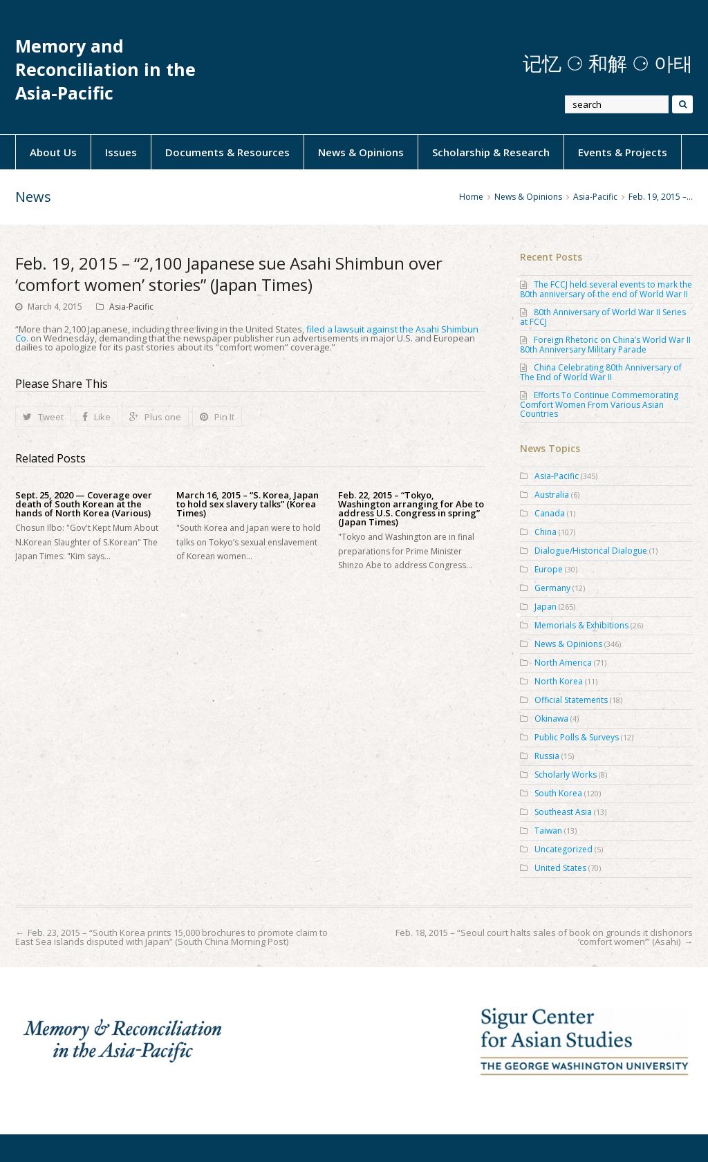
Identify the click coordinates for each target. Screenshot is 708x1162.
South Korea (558, 793)
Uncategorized (563, 849)
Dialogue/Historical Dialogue (590, 550)
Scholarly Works (565, 774)
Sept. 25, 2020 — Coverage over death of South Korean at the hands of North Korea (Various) (83, 504)
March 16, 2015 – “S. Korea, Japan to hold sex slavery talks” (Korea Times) (247, 504)
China (545, 532)
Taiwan (548, 830)
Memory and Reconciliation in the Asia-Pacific (105, 69)
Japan (545, 606)
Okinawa (551, 718)
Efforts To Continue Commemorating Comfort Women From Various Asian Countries (599, 404)
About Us (53, 152)
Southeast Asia (563, 812)
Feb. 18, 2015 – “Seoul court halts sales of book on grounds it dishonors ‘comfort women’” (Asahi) (544, 937)
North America (563, 662)
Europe (548, 569)
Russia (546, 756)
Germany (552, 588)
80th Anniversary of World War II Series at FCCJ (603, 317)
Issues (121, 152)
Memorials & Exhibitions (581, 625)
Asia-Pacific (131, 306)
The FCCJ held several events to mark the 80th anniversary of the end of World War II (606, 289)
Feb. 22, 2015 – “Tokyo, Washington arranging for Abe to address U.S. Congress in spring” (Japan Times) (411, 509)
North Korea (558, 681)
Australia (551, 494)
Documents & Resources (227, 152)
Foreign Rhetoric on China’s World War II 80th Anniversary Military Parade (605, 344)
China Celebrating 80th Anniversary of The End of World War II (601, 372)
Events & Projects (622, 152)
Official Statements (571, 700)
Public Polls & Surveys (576, 737)
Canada (549, 513)
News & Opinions (361, 152)
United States (560, 868)
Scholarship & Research (491, 152)
